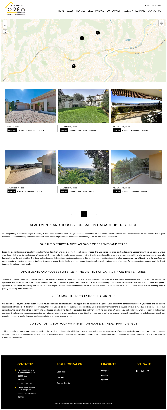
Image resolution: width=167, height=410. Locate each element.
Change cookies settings (63, 403)
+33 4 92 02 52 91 (24, 384)
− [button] (5, 26)
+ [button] (5, 22)
